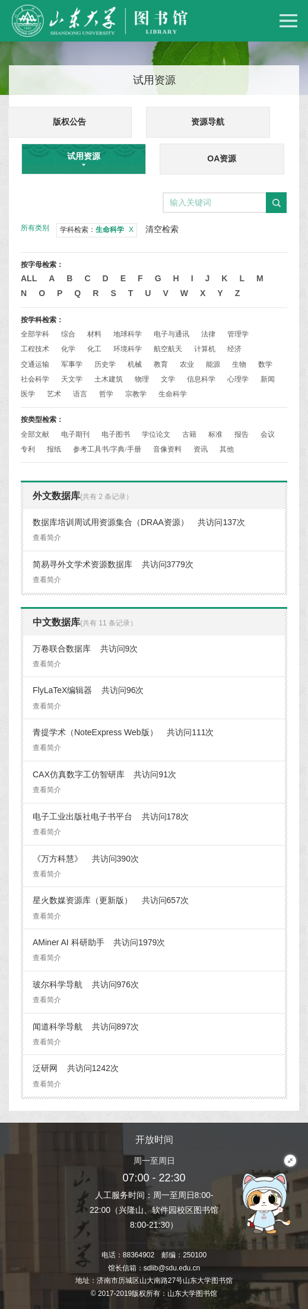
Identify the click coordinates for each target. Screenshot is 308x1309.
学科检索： (97, 229)
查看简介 (47, 537)
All (29, 278)
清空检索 (162, 229)
